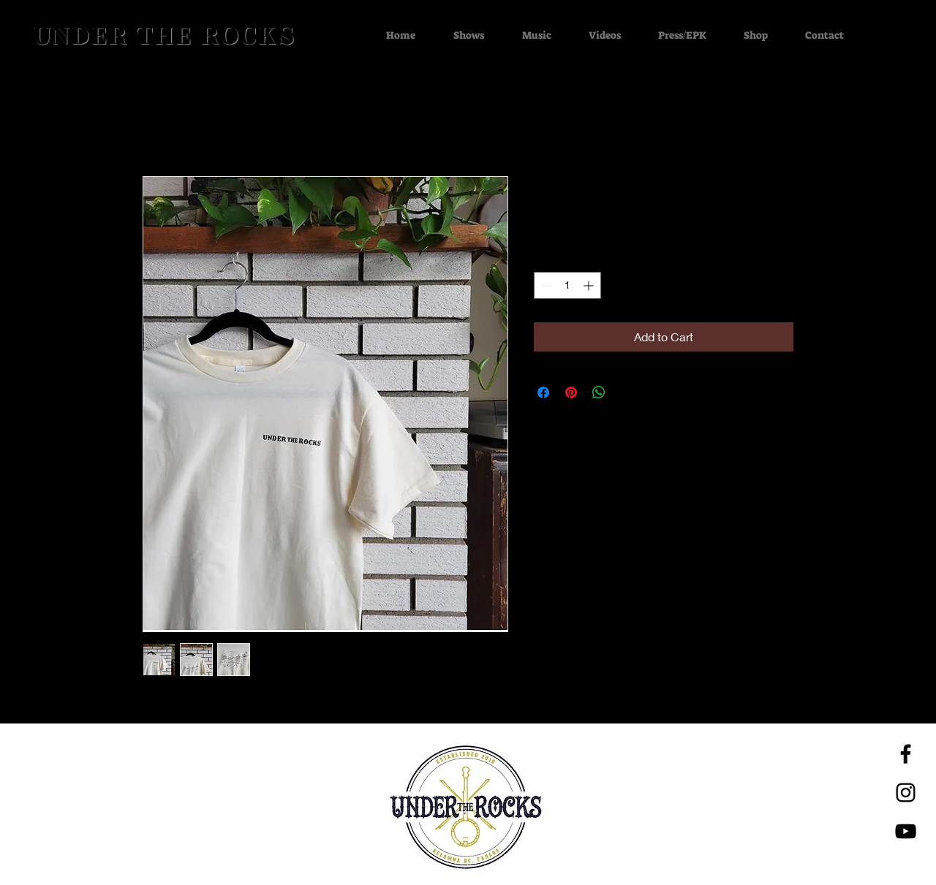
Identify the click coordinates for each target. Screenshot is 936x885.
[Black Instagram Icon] (905, 792)
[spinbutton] (567, 285)
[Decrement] (545, 285)
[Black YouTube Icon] (905, 831)
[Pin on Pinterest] (571, 392)
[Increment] (590, 285)
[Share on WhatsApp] (599, 392)
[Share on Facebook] (543, 392)
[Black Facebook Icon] (905, 754)
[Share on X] (626, 392)
